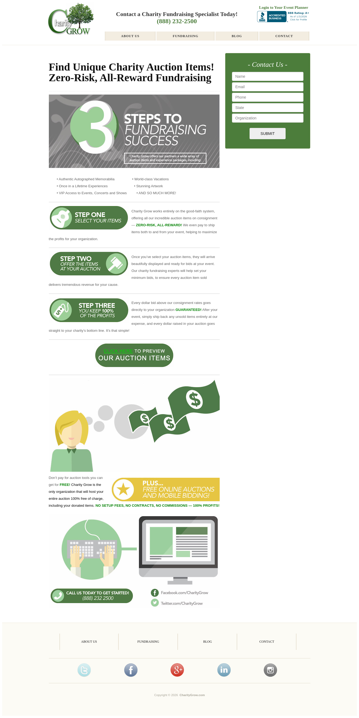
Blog (237, 36)
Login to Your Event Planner (283, 7)
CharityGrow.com (192, 695)
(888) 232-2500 (177, 21)
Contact (284, 36)
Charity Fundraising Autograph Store (70, 23)
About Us (130, 36)
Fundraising (185, 36)
